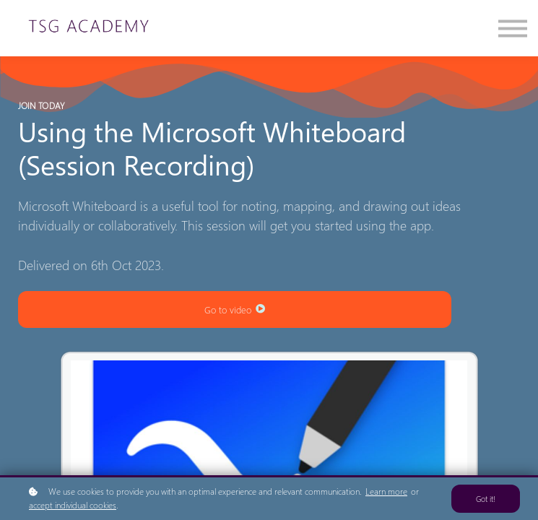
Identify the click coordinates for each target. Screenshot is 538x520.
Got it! (485, 498)
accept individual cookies (72, 505)
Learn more (386, 491)
